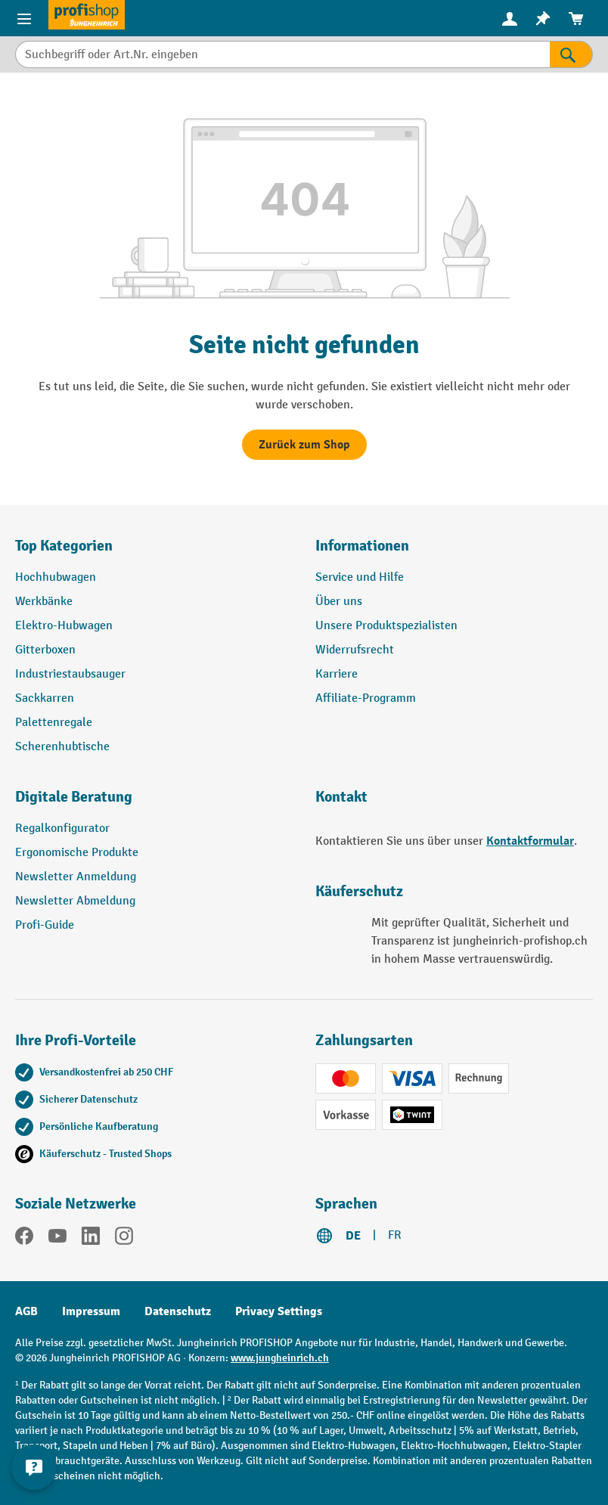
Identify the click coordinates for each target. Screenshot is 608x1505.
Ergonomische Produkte (76, 853)
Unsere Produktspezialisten (386, 626)
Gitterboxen (45, 650)
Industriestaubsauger (70, 674)
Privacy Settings (278, 1311)
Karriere (336, 674)
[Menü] (24, 18)
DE (353, 1235)
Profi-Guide (44, 925)
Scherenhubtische (62, 747)
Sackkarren (44, 698)
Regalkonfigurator (62, 828)
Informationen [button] (362, 545)
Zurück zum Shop (304, 444)
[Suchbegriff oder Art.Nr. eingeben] (282, 54)
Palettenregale (53, 722)
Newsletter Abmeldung (75, 901)
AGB (26, 1311)
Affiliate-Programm (365, 698)
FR (395, 1235)
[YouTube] (57, 1239)
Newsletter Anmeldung (75, 877)
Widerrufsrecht (354, 650)
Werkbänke (44, 601)
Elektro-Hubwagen (64, 626)
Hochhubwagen (55, 577)
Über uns (338, 601)
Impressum (91, 1311)
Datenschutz (177, 1311)
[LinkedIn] (91, 1239)
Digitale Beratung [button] (73, 796)
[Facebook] (24, 1239)
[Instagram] (124, 1239)
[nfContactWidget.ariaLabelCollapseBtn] (34, 1467)
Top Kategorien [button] (64, 545)
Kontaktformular (530, 841)
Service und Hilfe (359, 577)
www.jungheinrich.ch (280, 1357)
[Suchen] (571, 54)
